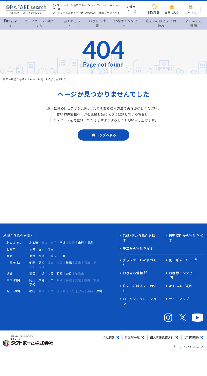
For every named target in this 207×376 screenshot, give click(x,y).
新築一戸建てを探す (14, 79)
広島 (41, 280)
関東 (9, 256)
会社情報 (109, 337)
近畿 (9, 273)
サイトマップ (179, 299)
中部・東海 (13, 263)
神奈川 (42, 256)
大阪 (51, 273)
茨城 (32, 249)
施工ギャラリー (181, 260)
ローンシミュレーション (139, 301)
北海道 (33, 243)
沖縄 (99, 291)
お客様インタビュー (184, 273)
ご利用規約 (191, 337)
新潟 (69, 263)
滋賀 (32, 273)
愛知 (41, 263)
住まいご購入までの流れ (140, 288)
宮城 (63, 243)
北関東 (10, 249)
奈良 (69, 273)
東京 (32, 256)
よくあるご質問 (181, 286)
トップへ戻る (106, 135)
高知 (32, 284)
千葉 (63, 256)
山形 (81, 243)
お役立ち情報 (133, 273)
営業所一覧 (132, 337)
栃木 (41, 249)
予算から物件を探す (138, 248)
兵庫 (60, 273)
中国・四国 (13, 280)
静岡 (32, 263)
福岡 (32, 291)
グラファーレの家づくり (140, 262)
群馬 (51, 249)
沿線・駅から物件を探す (139, 238)
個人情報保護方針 (162, 337)
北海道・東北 (14, 243)
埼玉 (54, 256)
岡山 (32, 280)
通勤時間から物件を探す (186, 238)
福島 (90, 243)
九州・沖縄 (13, 291)
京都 (41, 273)
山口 (51, 280)
